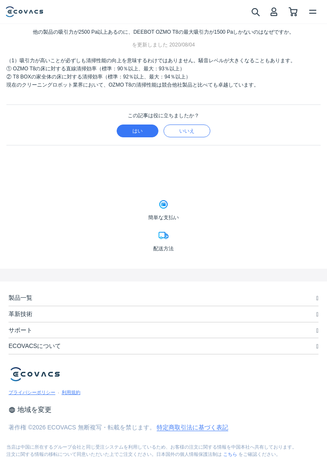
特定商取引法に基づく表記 (192, 427)
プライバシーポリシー (32, 392)
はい (137, 131)
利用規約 (71, 392)
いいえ (187, 131)
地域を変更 (30, 409)
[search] (255, 11)
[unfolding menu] (317, 298)
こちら (230, 454)
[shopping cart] (293, 11)
